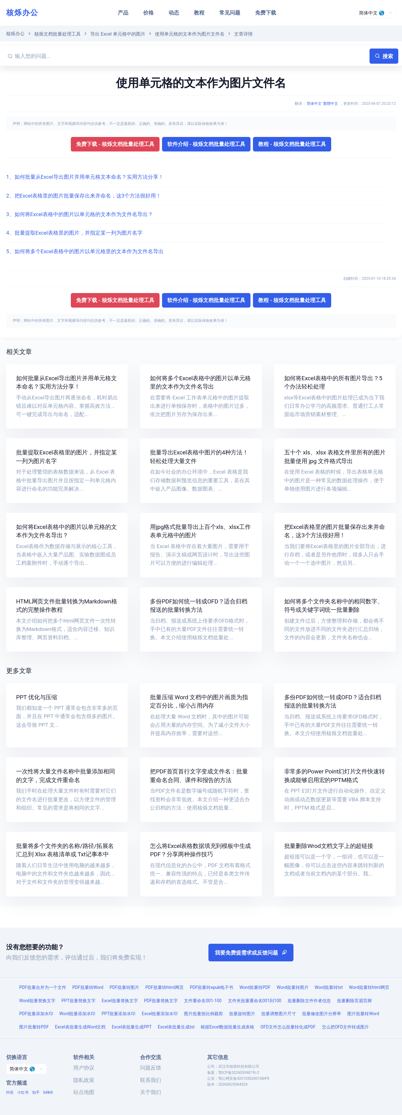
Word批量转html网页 (369, 987)
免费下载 (265, 13)
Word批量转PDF (254, 987)
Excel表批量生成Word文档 (80, 1026)
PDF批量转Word (87, 987)
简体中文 (314, 103)
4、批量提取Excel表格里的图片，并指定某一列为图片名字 (74, 233)
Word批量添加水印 (77, 1013)
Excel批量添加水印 (160, 1013)
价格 (148, 13)
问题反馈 (150, 1068)
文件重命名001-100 (202, 1000)
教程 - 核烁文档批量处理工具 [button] (292, 144)
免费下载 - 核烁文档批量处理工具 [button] (115, 144)
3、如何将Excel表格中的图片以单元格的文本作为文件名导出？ (79, 214)
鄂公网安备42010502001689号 (244, 1078)
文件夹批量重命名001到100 (254, 1000)
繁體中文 (330, 103)
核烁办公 (22, 12)
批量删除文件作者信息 (309, 1000)
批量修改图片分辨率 (321, 1013)
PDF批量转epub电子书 (211, 987)
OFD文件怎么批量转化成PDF (287, 1026)
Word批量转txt (329, 987)
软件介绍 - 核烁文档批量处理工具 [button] (206, 144)
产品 (123, 13)
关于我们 (150, 1092)
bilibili (48, 1092)
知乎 (36, 1092)
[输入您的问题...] (191, 56)
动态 (174, 13)
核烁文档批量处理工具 (57, 34)
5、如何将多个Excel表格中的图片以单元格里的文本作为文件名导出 (85, 251)
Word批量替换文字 (37, 1000)
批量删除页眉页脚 (354, 1000)
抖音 (10, 1092)
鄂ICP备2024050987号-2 (238, 1072)
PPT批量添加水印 (118, 1013)
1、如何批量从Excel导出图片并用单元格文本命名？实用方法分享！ (85, 177)
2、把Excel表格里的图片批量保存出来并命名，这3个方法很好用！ (83, 196)
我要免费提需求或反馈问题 (251, 953)
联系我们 (150, 1080)
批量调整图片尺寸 (278, 1013)
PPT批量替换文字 (79, 1000)
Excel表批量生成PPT (132, 1026)
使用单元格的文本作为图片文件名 (190, 34)
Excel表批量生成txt (176, 1026)
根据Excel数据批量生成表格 (227, 1026)
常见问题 (229, 13)
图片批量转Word (363, 1013)
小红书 (22, 1092)
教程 (199, 13)
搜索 (384, 56)
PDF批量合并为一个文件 (42, 987)
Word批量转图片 (293, 987)
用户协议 (83, 1068)
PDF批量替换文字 (161, 1000)
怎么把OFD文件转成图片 (345, 1026)
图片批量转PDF (34, 1026)
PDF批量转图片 (124, 987)
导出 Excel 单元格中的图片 (117, 34)
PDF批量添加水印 (36, 1013)
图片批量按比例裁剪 (203, 1013)
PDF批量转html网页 (164, 987)
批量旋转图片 (242, 1013)
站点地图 (83, 1092)
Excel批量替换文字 (120, 1000)
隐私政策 (83, 1080)
